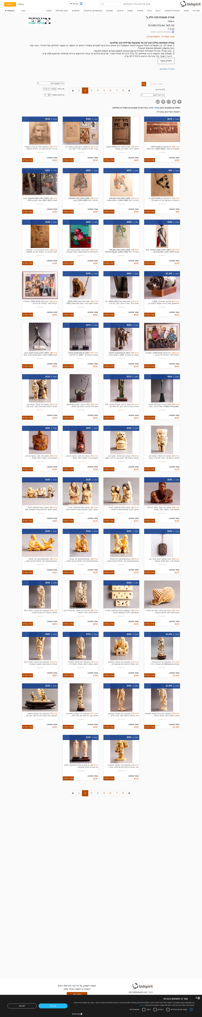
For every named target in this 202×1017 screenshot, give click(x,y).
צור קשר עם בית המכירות (161, 25)
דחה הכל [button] (22, 1006)
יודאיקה (120, 11)
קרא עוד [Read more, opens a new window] (142, 1005)
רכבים (158, 11)
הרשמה (10, 4)
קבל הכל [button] (53, 1006)
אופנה (49, 11)
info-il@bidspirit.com (138, 992)
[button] (133, 1014)
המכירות (196, 11)
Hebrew (9, 11)
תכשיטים (76, 11)
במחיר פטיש (154, 108)
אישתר (171, 21)
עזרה (23, 11)
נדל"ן (149, 11)
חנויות (186, 11)
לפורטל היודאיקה (172, 11)
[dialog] (101, 1006)
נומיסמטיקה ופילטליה (92, 11)
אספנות (109, 11)
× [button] (196, 998)
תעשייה (140, 11)
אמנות (130, 11)
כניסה (21, 4)
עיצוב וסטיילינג (61, 11)
